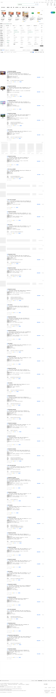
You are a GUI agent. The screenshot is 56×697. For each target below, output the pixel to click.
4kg (21, 519)
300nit (11, 256)
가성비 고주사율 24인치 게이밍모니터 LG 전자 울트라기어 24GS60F (17, 527)
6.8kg (11, 103)
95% (17, 76)
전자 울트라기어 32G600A (11, 211)
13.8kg (19, 481)
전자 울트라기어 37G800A (11, 477)
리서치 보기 (2, 27)
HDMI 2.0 (10, 77)
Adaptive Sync (22, 537)
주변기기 (14, 25)
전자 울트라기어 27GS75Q (11, 368)
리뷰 (26, 7)
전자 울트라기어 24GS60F (11, 517)
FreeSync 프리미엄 (25, 160)
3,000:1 (11, 358)
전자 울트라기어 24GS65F (11, 559)
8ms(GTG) (8, 467)
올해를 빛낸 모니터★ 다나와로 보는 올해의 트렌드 (16, 541)
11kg (24, 467)
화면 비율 (1, 37)
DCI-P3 (15, 76)
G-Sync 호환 (21, 90)
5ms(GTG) (8, 74)
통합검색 (8, 7)
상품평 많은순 (14, 52)
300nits (11, 102)
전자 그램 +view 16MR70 (11, 169)
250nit (12, 291)
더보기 (55, 2)
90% (12, 104)
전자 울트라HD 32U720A (11, 395)
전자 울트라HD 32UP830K (11, 409)
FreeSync (8, 91)
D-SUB (13, 134)
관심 (18, 96)
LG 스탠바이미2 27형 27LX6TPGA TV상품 (32, 18)
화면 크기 (1, 30)
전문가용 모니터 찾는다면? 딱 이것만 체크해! (15, 417)
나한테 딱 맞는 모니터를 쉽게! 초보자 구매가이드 (15, 297)
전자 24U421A (9, 571)
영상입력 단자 (2, 40)
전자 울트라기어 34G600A (11, 330)
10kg (18, 333)
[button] (47, 4)
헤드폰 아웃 (22, 74)
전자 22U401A (9, 505)
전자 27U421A (9, 224)
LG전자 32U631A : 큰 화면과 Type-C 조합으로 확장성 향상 (17, 350)
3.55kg (21, 358)
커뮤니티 (48, 2)
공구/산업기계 (28, 25)
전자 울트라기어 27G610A (11, 156)
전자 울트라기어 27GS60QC (11, 492)
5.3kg (19, 159)
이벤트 (50, 2)
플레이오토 (52, 0)
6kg (7, 371)
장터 (13, 7)
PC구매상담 (42, 2)
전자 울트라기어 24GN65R (11, 547)
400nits (8, 88)
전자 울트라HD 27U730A (11, 254)
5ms (11, 586)
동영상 (29, 7)
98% (12, 117)
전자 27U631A (9, 304)
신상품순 (11, 52)
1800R (10, 332)
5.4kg (29, 561)
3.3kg (24, 438)
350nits (11, 74)
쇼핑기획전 (45, 2)
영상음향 (21, 25)
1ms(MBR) (30, 269)
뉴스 (20, 7)
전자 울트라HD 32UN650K (11, 71)
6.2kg (15, 116)
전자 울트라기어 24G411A (11, 436)
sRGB (10, 215)
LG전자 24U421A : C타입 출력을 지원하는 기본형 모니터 (16, 578)
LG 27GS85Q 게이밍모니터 (13, 124)
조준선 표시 (10, 90)
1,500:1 (14, 291)
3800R (10, 586)
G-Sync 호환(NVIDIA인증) (27, 90)
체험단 (52, 2)
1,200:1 (11, 88)
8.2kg (7, 75)
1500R (30, 572)
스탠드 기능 (1, 42)
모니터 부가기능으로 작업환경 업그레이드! (15, 176)
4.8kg (24, 494)
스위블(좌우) (8, 103)
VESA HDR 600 (22, 480)
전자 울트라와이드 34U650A (11, 584)
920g (18, 171)
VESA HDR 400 (17, 88)
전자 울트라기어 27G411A (11, 289)
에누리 (46, 0)
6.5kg (21, 345)
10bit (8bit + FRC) (11, 76)
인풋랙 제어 (14, 90)
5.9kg (24, 425)
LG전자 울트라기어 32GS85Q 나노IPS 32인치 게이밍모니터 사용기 (17, 459)
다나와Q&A (32, 7)
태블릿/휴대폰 (35, 25)
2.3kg (18, 507)
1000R (30, 424)
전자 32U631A (9, 343)
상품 (11, 7)
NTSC (10, 359)
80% (12, 468)
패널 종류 (1, 33)
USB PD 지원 (15, 171)
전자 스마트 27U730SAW (11, 199)
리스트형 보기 (39, 50)
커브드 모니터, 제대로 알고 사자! (14, 499)
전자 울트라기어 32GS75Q (11, 86)
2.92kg (29, 573)
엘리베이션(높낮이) (26, 74)
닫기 (7, 93)
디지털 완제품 (7, 25)
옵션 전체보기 (21, 47)
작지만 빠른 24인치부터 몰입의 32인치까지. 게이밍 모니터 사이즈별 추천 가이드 (17, 123)
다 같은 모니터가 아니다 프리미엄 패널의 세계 (15, 122)
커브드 (7, 332)
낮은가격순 (5, 52)
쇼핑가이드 (16, 7)
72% (11, 359)
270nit (11, 467)
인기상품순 (2, 52)
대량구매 (21, 96)
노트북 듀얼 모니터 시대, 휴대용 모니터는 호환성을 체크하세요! (17, 177)
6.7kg (8, 214)
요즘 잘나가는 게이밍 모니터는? (13, 430)
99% (11, 215)
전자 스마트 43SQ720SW (11, 465)
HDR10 (16, 74)
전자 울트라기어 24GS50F (11, 356)
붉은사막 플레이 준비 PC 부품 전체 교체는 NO (15, 377)
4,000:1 (17, 332)
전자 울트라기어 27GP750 (11, 532)
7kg (14, 202)
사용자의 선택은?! (41, 23)
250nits (11, 438)
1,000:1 (14, 74)
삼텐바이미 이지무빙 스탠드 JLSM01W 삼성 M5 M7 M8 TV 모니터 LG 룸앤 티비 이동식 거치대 (25, 18)
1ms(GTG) (29, 87)
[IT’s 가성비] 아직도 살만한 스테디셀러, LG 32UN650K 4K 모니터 (17, 80)
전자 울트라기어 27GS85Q (11, 113)
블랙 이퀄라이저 (17, 90)
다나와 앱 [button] (2, 2)
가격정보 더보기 (40, 77)
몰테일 (48, 0)
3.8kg (25, 291)
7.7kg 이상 (15, 257)
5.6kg (29, 549)
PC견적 (39, 2)
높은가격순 (8, 52)
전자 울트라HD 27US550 (11, 100)
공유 (55, 7)
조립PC (37, 2)
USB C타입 (14, 204)
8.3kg (15, 412)
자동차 (34, 2)
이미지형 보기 (40, 50)
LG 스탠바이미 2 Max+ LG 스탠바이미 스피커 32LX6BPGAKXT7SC (40, 18)
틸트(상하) (30, 74)
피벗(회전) (24, 88)
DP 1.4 (13, 77)
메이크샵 (55, 0)
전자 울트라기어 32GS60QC (11, 423)
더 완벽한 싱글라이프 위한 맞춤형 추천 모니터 (15, 262)
